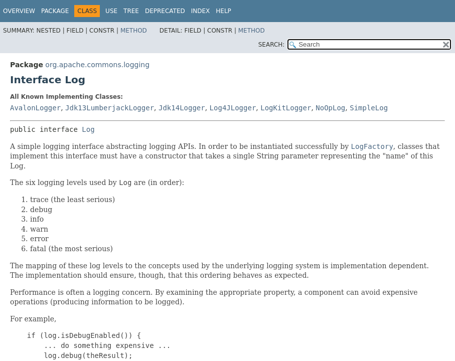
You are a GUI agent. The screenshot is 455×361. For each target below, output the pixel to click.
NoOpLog (330, 108)
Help (223, 11)
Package (55, 11)
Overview (19, 11)
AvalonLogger (35, 108)
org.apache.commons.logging (97, 65)
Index (200, 11)
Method (133, 30)
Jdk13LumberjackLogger (109, 108)
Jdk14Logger (182, 108)
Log (88, 129)
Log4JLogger (233, 108)
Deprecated (165, 11)
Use (111, 11)
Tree (131, 11)
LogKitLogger (285, 108)
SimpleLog (369, 108)
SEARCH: (271, 44)
